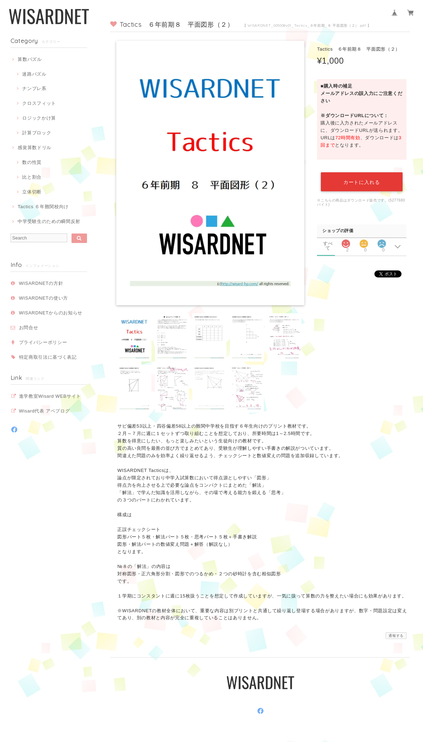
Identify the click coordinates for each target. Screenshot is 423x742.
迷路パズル (34, 74)
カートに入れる (361, 182)
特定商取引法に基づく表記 (48, 357)
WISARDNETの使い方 (43, 298)
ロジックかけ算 (39, 118)
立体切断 (32, 191)
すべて (327, 243)
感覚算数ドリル (34, 147)
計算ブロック (36, 132)
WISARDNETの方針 (41, 283)
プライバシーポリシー (43, 342)
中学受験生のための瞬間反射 (49, 221)
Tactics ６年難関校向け (43, 206)
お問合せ (28, 327)
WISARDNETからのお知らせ (50, 312)
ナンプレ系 (34, 88)
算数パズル (30, 59)
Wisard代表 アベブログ (44, 411)
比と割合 (32, 177)
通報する (396, 636)
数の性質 (32, 162)
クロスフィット (39, 103)
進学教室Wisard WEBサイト (50, 396)
